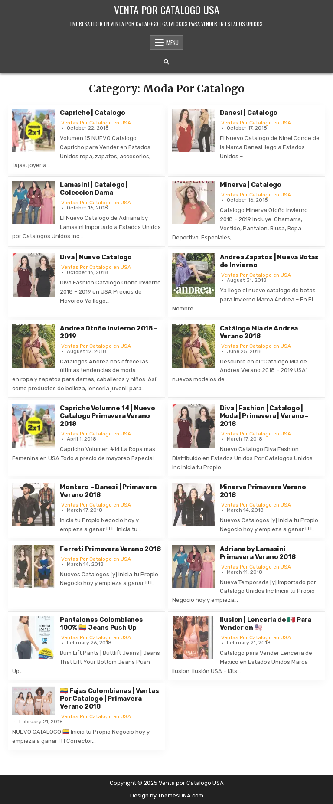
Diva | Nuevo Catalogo (96, 257)
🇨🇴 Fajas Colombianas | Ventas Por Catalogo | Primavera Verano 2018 (109, 698)
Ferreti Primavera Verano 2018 (110, 549)
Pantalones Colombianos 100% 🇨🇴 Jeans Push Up (101, 623)
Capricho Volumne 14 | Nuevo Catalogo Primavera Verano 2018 (107, 416)
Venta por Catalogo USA (166, 9)
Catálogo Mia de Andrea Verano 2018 (259, 332)
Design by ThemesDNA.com (166, 795)
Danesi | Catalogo (249, 113)
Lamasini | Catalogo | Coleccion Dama (94, 188)
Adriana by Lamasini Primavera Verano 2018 (258, 553)
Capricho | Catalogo (92, 113)
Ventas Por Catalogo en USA (96, 122)
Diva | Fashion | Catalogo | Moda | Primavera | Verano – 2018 (264, 416)
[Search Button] (166, 62)
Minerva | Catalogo (250, 185)
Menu (172, 42)
